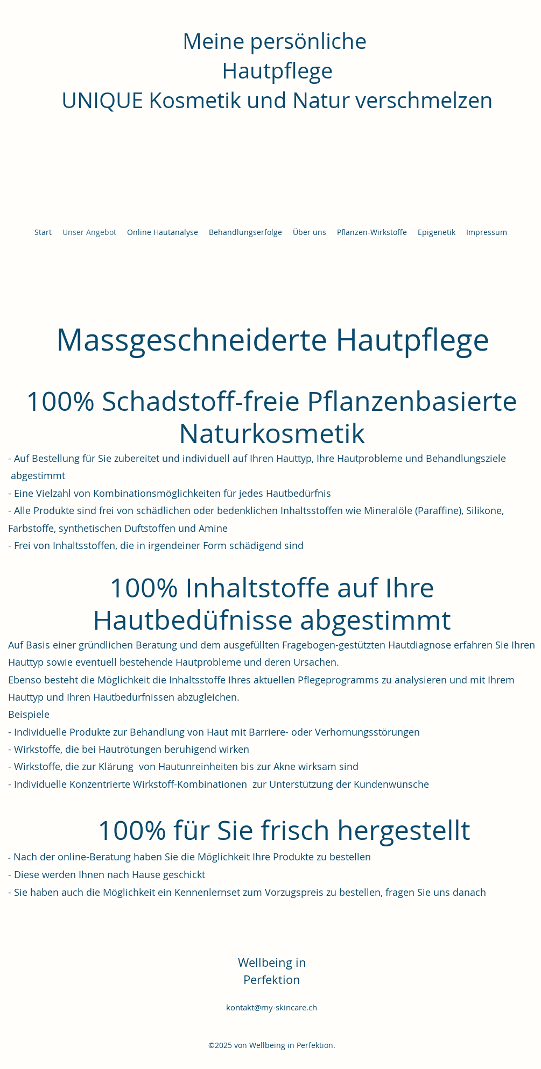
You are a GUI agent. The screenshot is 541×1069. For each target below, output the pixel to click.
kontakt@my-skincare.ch (271, 1007)
